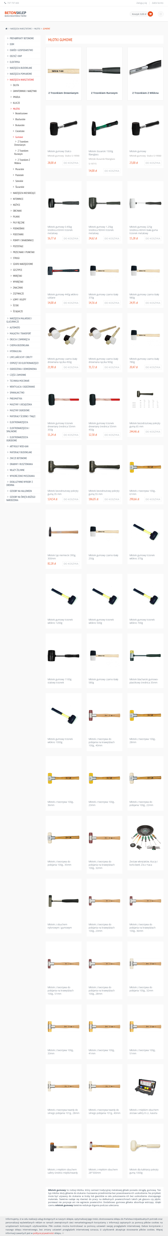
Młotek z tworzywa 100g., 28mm (143, 740)
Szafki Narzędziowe (21, 264)
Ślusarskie (18, 186)
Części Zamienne (16, 374)
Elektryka (13, 62)
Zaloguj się (141, 2)
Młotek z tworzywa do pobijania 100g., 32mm (141, 989)
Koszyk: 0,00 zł (139, 14)
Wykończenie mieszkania (20, 476)
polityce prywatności (43, 1233)
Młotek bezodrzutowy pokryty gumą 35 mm (63, 492)
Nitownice (16, 198)
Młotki (37, 28)
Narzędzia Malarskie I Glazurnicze (19, 320)
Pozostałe (18, 175)
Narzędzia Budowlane (19, 67)
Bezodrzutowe (20, 113)
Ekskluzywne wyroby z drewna (19, 483)
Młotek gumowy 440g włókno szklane (63, 296)
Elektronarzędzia (17, 422)
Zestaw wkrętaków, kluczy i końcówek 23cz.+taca (144, 863)
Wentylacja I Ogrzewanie (20, 386)
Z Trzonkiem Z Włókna (22, 161)
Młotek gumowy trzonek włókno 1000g (60, 740)
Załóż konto (157, 2)
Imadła (15, 97)
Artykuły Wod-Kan (17, 446)
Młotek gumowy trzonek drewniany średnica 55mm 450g (102, 426)
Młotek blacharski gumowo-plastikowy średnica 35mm (144, 681)
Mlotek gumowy (138, 151)
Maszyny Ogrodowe (18, 410)
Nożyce (15, 204)
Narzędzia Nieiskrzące (23, 193)
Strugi (15, 258)
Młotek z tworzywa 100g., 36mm (61, 803)
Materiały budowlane (19, 452)
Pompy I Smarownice (22, 240)
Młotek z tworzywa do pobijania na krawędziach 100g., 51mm (61, 990)
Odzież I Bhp (14, 56)
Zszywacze (17, 293)
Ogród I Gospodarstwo (19, 50)
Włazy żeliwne (15, 470)
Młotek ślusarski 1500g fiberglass (101, 153)
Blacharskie (18, 119)
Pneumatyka (14, 398)
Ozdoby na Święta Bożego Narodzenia (20, 498)
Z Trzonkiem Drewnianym (21, 143)
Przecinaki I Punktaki (22, 252)
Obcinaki (16, 210)
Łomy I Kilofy (18, 299)
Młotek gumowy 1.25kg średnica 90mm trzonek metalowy (101, 230)
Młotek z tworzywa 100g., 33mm (61, 1052)
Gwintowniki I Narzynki (23, 91)
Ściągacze (16, 311)
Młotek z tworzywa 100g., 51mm (143, 1052)
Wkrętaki (16, 275)
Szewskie (17, 181)
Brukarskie (18, 125)
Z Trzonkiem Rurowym (21, 152)
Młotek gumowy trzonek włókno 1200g (60, 621)
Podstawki (17, 234)
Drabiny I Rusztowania (19, 464)
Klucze (15, 102)
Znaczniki (16, 287)
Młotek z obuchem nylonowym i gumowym (60, 926)
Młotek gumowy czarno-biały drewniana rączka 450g (62, 360)
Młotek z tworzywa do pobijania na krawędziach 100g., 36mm (143, 927)
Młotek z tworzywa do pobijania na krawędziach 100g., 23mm (102, 927)
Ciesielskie (18, 131)
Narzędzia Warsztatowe (21, 28)
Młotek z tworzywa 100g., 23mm (102, 803)
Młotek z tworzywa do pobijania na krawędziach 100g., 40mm (102, 742)
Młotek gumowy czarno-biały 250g (103, 557)
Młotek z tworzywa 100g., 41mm (102, 1052)
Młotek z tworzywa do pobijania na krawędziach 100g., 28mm (102, 990)
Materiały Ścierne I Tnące (21, 416)
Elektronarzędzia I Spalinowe (17, 429)
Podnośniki (17, 228)
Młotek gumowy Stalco (59, 151)
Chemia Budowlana (17, 345)
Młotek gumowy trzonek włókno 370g (142, 557)
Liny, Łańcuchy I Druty (19, 357)
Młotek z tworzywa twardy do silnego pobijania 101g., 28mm (63, 1111)
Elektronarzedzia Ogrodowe (17, 439)
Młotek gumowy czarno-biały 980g (144, 296)
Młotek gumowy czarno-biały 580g (103, 681)
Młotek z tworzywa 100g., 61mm (143, 492)
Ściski (14, 305)
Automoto (13, 327)
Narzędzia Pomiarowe (19, 73)
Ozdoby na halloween (19, 491)
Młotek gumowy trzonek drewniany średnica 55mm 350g (61, 426)
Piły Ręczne (17, 222)
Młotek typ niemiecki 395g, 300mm (62, 557)
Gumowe (17, 137)
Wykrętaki (16, 281)
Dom (10, 44)
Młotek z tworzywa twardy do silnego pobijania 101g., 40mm (104, 1111)
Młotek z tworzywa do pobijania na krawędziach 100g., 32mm (102, 865)
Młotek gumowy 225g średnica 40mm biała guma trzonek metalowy (144, 230)
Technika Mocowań (17, 380)
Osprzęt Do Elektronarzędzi (22, 363)
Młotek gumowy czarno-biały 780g (144, 360)
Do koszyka (71, 162)
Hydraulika (14, 351)
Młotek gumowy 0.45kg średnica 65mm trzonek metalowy (60, 230)
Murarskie (18, 169)
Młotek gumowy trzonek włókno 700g (142, 621)
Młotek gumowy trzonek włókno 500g (101, 621)
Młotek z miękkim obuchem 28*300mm (103, 1171)
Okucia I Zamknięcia (18, 339)
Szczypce (16, 269)
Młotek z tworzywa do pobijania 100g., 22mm (141, 803)
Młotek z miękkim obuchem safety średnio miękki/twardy (63, 1171)
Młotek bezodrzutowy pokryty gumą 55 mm (104, 492)
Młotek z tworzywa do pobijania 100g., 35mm (59, 863)
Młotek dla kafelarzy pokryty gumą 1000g (144, 1171)
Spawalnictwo (15, 392)
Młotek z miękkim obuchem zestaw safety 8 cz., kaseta (144, 1111)
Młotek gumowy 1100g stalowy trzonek (59, 681)
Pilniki (15, 216)
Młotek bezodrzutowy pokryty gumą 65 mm (145, 425)
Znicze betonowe (16, 458)
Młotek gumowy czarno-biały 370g (103, 296)
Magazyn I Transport (18, 333)
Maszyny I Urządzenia (19, 404)
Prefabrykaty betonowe (20, 38)
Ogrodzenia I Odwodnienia (21, 369)
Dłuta (14, 85)
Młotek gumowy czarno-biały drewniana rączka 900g (103, 360)
